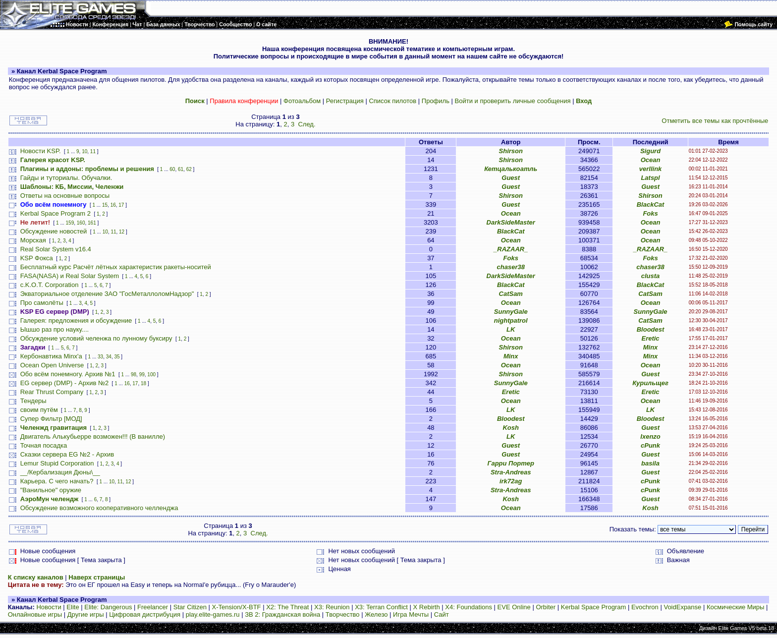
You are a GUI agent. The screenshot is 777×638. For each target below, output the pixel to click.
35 (116, 356)
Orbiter (545, 607)
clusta (650, 276)
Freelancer (152, 607)
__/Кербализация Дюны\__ (60, 472)
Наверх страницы (96, 577)
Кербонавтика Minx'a (51, 356)
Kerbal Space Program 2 (55, 213)
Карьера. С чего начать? (57, 481)
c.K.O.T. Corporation (49, 285)
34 (108, 356)
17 (121, 205)
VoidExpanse (682, 607)
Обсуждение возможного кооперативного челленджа (99, 508)
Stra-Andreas (511, 472)
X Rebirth (426, 607)
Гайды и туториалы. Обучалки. (66, 177)
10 (84, 151)
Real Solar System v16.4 (55, 249)
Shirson (511, 151)
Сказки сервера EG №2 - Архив (67, 454)
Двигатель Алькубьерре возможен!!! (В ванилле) (92, 436)
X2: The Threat (287, 607)
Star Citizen (190, 607)
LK (510, 329)
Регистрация (345, 101)
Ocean (651, 160)
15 (105, 205)
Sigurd (650, 151)
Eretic (650, 338)
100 (151, 374)
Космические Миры (735, 607)
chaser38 (511, 267)
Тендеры (33, 401)
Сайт (441, 614)
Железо (376, 614)
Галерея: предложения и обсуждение (76, 320)
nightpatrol (511, 320)
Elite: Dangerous (108, 607)
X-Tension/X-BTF (236, 607)
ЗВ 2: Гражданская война (282, 614)
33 (100, 356)
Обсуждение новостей (53, 231)
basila (650, 463)
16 (113, 205)
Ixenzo (650, 436)
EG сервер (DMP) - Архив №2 (64, 383)
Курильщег (650, 383)
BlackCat (651, 204)
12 (121, 231)
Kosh (510, 427)
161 (92, 223)
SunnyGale (511, 311)
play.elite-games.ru (213, 614)
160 (81, 223)
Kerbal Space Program (593, 607)
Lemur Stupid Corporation (57, 463)
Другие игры (85, 614)
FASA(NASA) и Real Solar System (69, 276)
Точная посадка (43, 445)
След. (306, 124)
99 (142, 374)
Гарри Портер (511, 463)
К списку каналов (35, 577)
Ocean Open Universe (52, 365)
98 (133, 374)
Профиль (435, 101)
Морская (33, 240)
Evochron (645, 607)
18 (143, 383)
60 (172, 169)
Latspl (650, 177)
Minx (650, 347)
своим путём (39, 409)
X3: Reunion (332, 607)
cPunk (650, 445)
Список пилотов (392, 101)
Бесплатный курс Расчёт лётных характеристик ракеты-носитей (115, 267)
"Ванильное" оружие (50, 490)
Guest (510, 177)
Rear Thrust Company (52, 392)
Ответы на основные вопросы (65, 195)
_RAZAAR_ (511, 249)
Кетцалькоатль (510, 169)
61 (180, 169)
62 (189, 169)
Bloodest (651, 329)
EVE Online (514, 607)
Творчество (343, 614)
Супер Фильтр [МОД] (51, 418)
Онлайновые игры (35, 614)
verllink (650, 169)
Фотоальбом (302, 101)
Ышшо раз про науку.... (54, 329)
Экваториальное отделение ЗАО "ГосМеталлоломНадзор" (107, 293)
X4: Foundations (468, 607)
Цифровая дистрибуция (144, 614)
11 (93, 151)
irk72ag (511, 481)
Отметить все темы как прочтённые (715, 120)
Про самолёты (41, 302)
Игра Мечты (411, 614)
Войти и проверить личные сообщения (513, 101)
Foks (650, 213)
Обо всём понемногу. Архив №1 (67, 374)
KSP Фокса (36, 258)
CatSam (511, 293)
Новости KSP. (40, 151)
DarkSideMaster (511, 222)
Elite (72, 607)
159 (70, 223)
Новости (48, 607)
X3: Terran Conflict (381, 607)
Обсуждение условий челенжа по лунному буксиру (96, 338)
